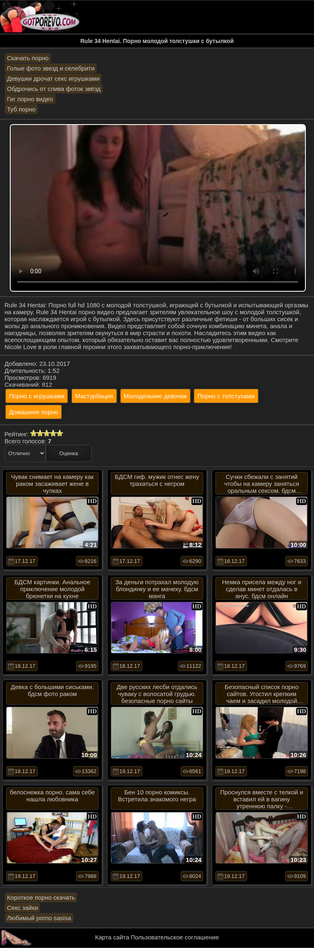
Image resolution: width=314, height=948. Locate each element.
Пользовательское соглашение (174, 937)
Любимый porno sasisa (39, 917)
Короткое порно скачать (41, 897)
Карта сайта (112, 937)
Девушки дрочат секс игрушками (53, 78)
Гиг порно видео (30, 98)
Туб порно (21, 109)
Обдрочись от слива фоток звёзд (54, 88)
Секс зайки (22, 907)
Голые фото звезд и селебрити (50, 68)
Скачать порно (28, 57)
